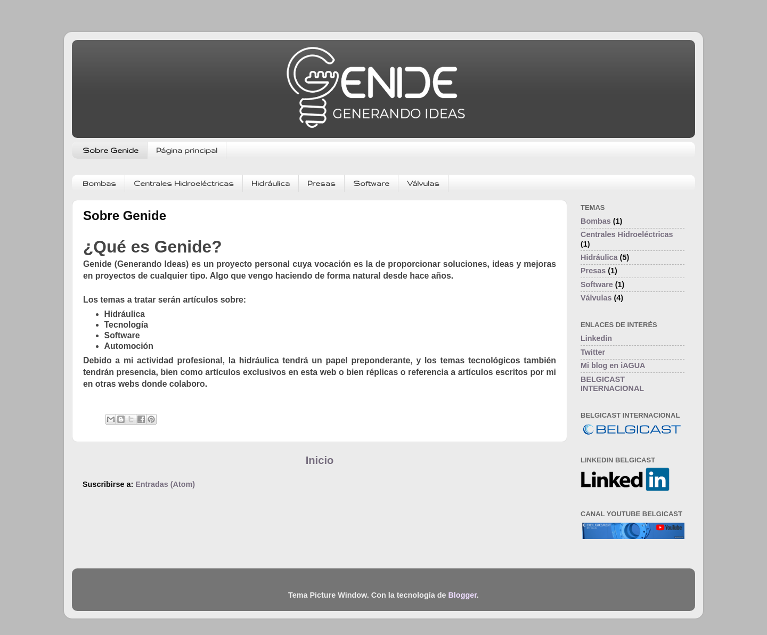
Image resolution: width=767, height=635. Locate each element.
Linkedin (596, 338)
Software (371, 183)
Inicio (320, 460)
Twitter (593, 352)
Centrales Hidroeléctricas (184, 183)
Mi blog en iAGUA (613, 365)
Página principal (186, 150)
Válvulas (423, 183)
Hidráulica (270, 183)
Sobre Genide (110, 150)
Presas (321, 183)
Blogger (462, 595)
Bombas (99, 183)
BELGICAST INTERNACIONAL (612, 384)
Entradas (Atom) (165, 484)
